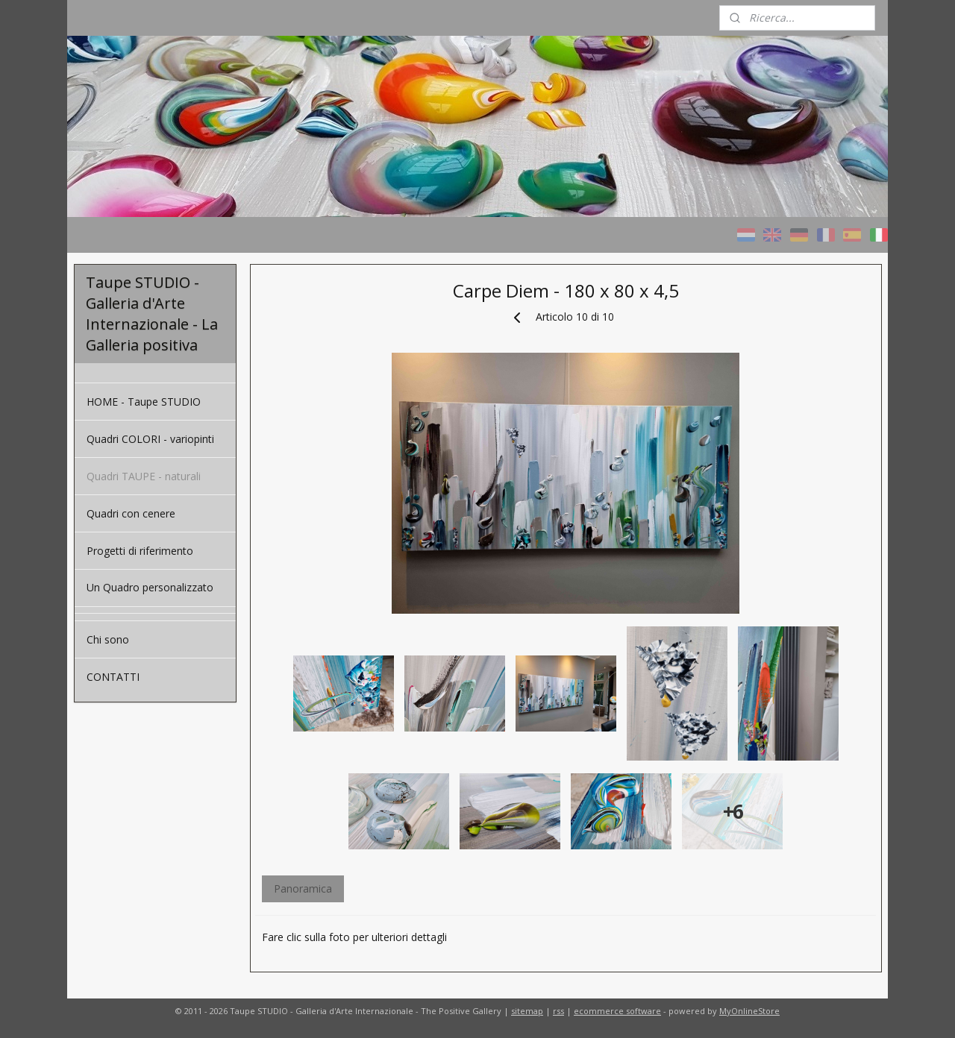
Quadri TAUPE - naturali (144, 476)
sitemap (527, 1010)
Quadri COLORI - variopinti (150, 439)
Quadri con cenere (131, 513)
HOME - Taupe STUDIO (144, 401)
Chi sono (108, 639)
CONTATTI (113, 677)
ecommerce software (617, 1010)
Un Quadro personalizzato (150, 587)
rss (558, 1010)
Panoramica (302, 888)
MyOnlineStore (749, 1010)
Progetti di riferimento (140, 551)
